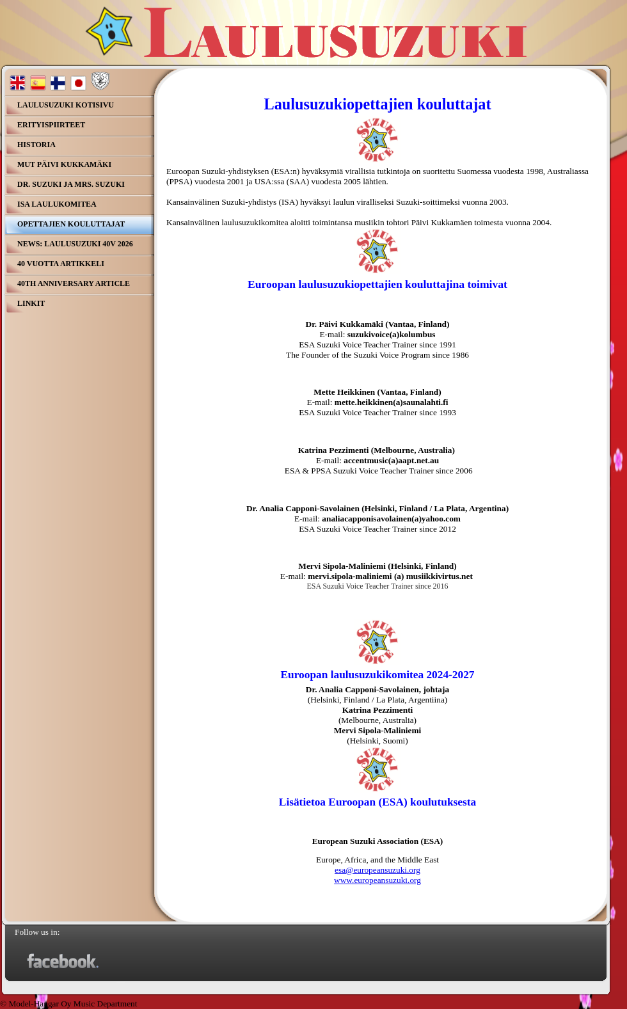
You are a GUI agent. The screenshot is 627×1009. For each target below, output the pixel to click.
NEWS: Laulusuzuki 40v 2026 (75, 243)
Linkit (31, 303)
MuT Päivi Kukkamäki (64, 164)
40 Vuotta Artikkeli (60, 263)
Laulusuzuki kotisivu (65, 104)
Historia (36, 144)
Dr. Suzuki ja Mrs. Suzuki (71, 184)
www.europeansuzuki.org (377, 880)
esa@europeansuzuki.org (377, 870)
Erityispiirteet (51, 124)
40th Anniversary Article (73, 283)
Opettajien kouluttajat (71, 223)
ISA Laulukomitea (57, 204)
